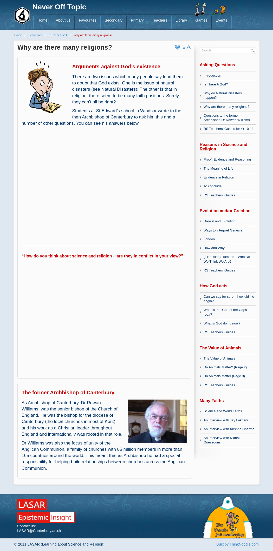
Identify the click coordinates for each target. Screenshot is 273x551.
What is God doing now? (222, 323)
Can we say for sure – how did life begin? (229, 299)
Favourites (87, 20)
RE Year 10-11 (58, 35)
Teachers (159, 20)
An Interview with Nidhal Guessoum (221, 440)
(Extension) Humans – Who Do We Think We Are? (227, 259)
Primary (137, 20)
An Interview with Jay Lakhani (226, 420)
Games (201, 20)
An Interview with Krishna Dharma (229, 429)
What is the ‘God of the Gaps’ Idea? (226, 312)
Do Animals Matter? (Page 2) (225, 367)
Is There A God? (216, 84)
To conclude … (215, 186)
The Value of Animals (219, 358)
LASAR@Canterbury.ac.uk (39, 531)
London (209, 239)
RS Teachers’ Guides (219, 195)
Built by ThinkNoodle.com (237, 544)
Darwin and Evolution (219, 221)
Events (221, 20)
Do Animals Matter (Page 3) (224, 376)
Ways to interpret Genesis (223, 230)
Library (181, 20)
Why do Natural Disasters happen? (223, 95)
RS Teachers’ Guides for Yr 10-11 (229, 129)
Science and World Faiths (223, 411)
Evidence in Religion (219, 177)
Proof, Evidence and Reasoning (227, 159)
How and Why (214, 248)
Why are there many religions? (226, 107)
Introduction (212, 75)
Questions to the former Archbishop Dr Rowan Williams (227, 118)
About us (63, 20)
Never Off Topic (59, 7)
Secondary (113, 20)
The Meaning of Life (218, 168)
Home (42, 20)
